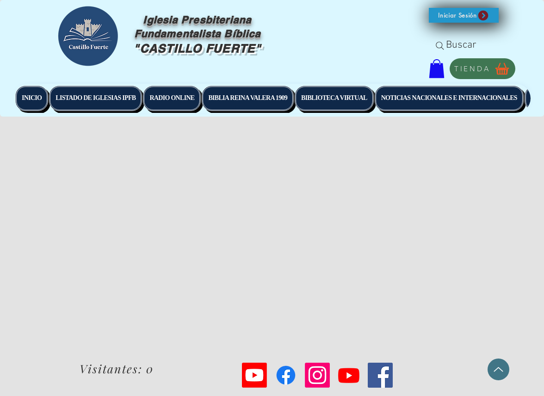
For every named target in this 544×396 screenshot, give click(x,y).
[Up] (498, 369)
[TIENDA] (482, 68)
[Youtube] (254, 375)
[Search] (440, 46)
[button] (464, 15)
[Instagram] (317, 375)
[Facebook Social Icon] (380, 375)
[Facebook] (285, 375)
